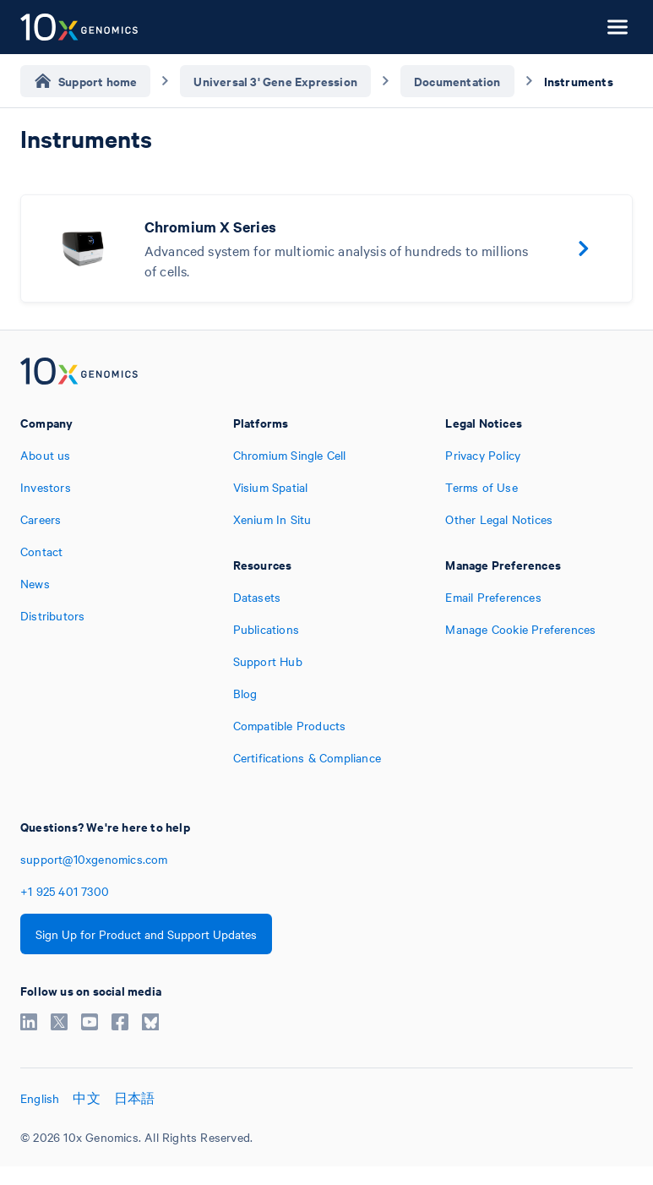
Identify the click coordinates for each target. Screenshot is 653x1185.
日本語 (134, 1097)
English (39, 1097)
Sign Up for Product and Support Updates (146, 934)
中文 (86, 1097)
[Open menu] (617, 27)
